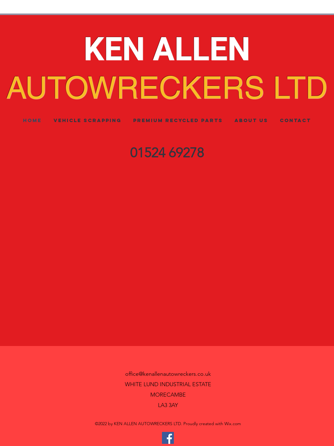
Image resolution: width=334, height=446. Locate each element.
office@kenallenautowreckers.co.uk (168, 374)
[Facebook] (168, 438)
